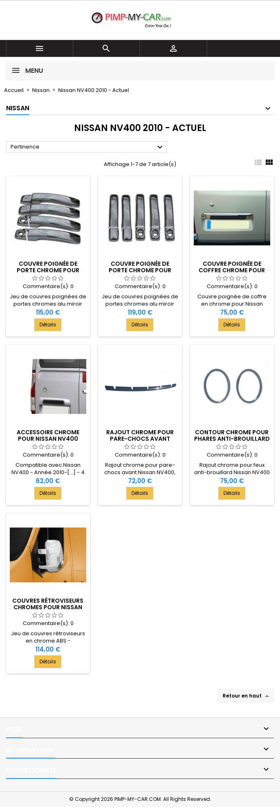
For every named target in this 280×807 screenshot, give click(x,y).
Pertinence (88, 147)
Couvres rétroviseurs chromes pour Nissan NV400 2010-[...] (47, 607)
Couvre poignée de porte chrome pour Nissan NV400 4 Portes (48, 270)
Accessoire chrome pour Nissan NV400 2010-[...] (48, 438)
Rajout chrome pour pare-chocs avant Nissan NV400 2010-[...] (140, 438)
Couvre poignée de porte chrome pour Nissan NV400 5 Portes (139, 270)
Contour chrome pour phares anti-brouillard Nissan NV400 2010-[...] (232, 438)
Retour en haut (246, 696)
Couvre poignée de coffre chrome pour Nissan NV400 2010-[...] (232, 270)
